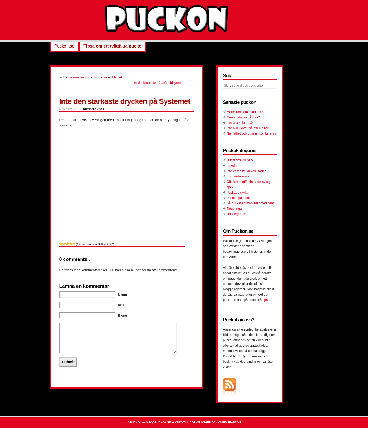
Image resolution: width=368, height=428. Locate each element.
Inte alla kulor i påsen (242, 123)
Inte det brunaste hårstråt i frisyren (156, 83)
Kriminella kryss (93, 109)
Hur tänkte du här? (240, 160)
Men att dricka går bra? (243, 117)
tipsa (266, 300)
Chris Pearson (229, 422)
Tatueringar (235, 209)
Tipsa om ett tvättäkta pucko (112, 46)
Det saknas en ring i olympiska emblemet (92, 77)
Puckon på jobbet (239, 198)
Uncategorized (237, 214)
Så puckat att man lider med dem (250, 203)
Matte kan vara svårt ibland (246, 112)
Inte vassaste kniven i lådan (246, 171)
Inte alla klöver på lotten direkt (248, 128)
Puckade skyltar (238, 192)
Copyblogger (200, 422)
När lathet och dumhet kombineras (251, 133)
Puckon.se (64, 46)
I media (232, 166)
